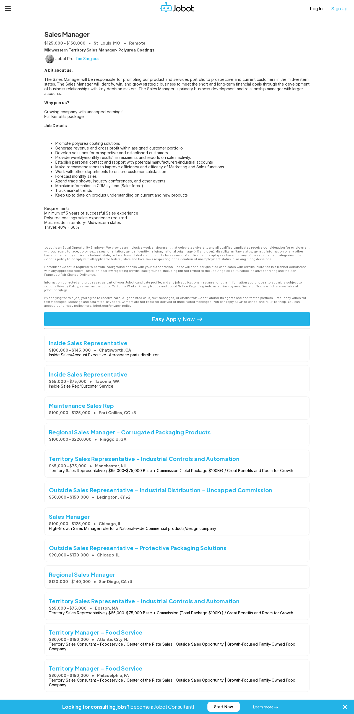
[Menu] (8, 8)
